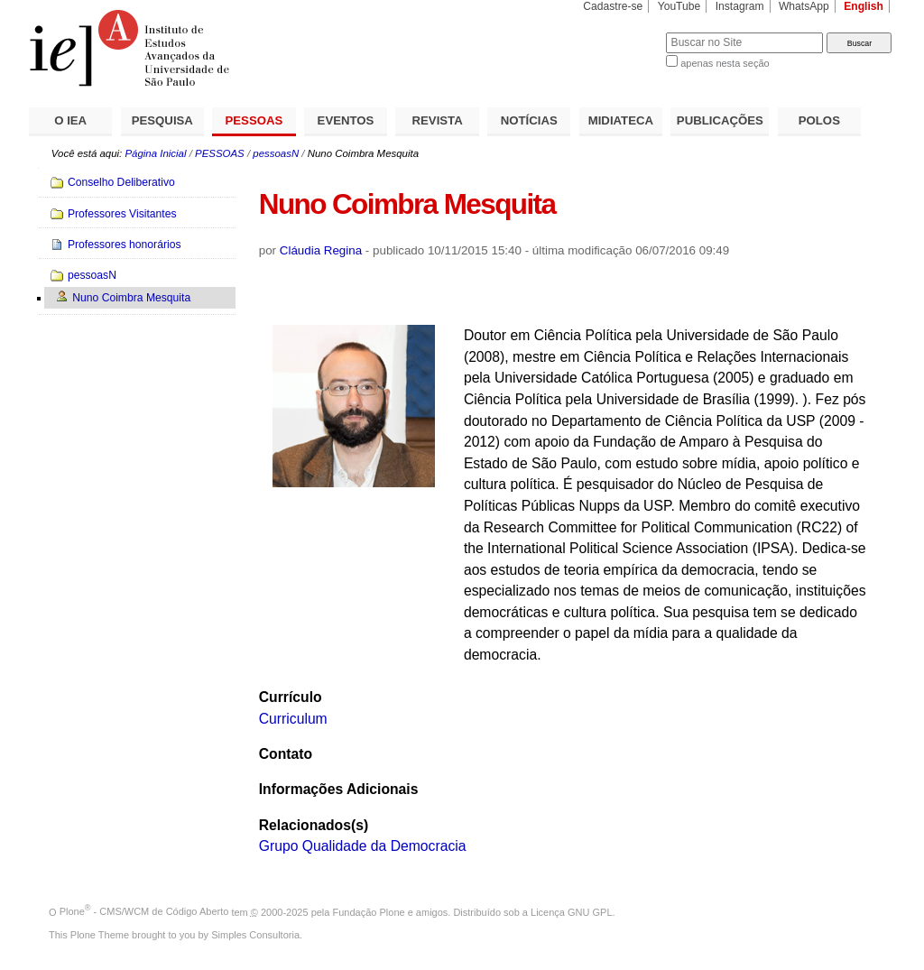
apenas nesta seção (724, 63)
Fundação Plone (369, 911)
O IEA (70, 120)
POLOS (819, 120)
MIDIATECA (620, 120)
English (863, 6)
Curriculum (293, 718)
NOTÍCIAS (529, 120)
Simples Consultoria (255, 934)
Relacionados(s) (313, 825)
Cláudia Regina (321, 250)
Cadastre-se (612, 6)
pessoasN (276, 153)
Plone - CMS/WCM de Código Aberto (144, 911)
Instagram (740, 6)
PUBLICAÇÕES (720, 120)
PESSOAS (254, 120)
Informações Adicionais (339, 789)
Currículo (290, 697)
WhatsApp (804, 6)
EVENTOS (346, 120)
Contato (285, 754)
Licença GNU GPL (571, 911)
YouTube (679, 6)
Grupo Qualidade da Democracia (363, 846)
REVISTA (437, 120)
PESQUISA (162, 120)
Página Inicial (155, 153)
